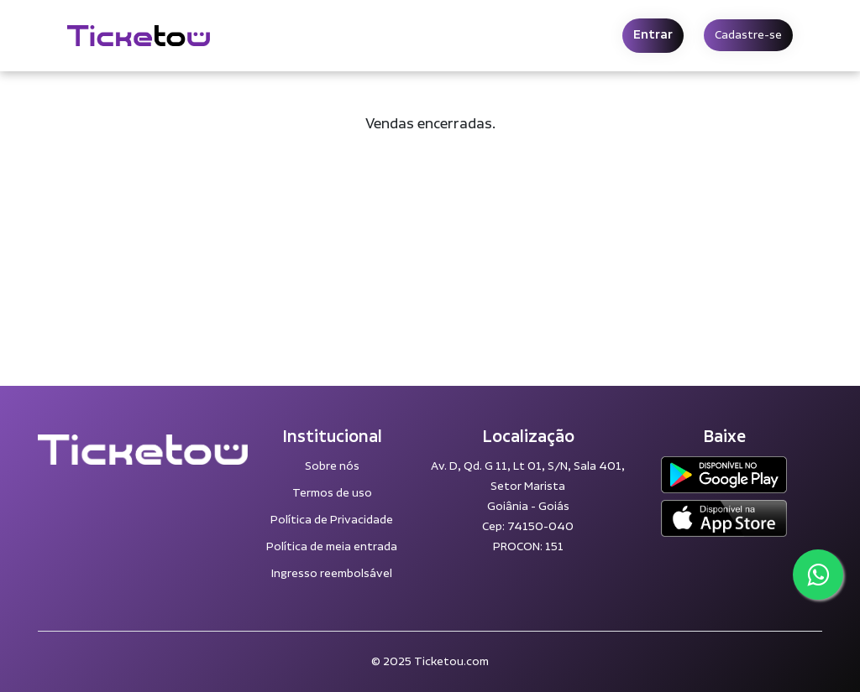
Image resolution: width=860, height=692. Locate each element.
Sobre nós (332, 466)
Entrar (653, 34)
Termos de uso (332, 493)
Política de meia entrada (331, 547)
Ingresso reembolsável (331, 573)
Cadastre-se (748, 35)
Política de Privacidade (331, 520)
